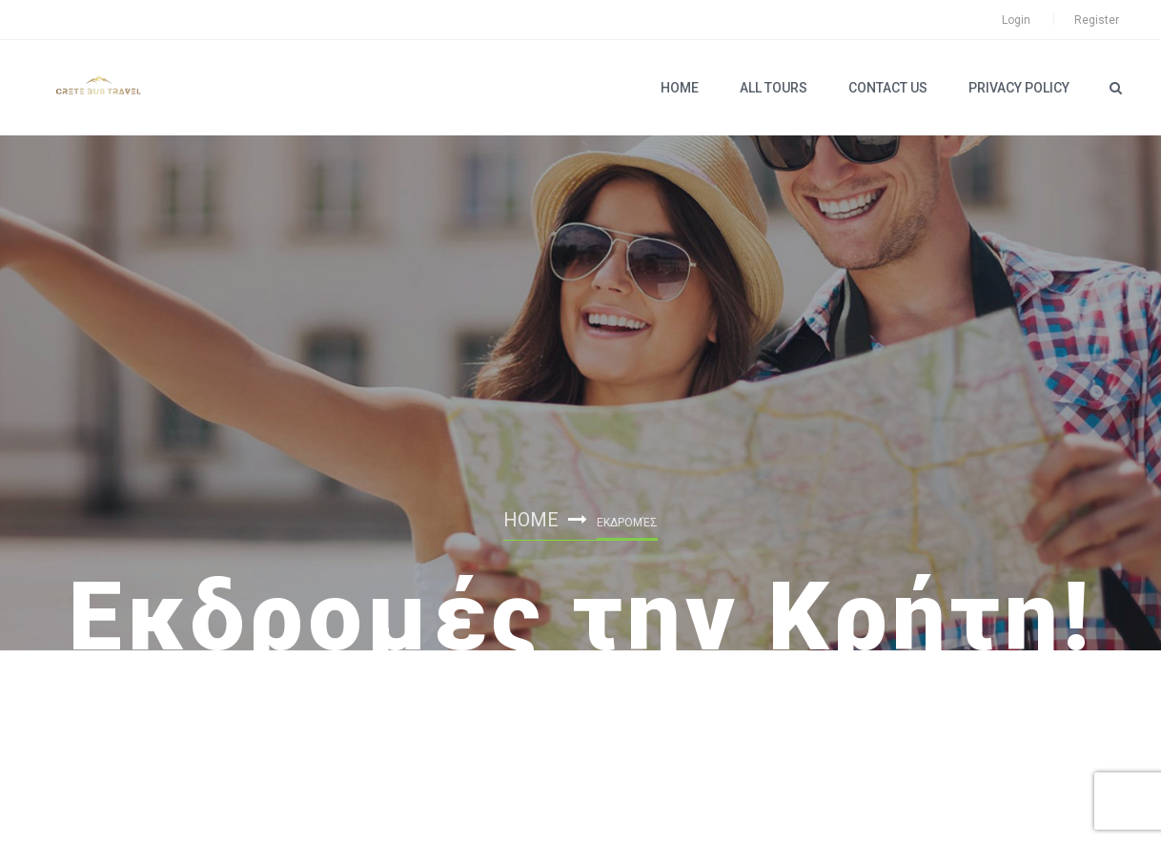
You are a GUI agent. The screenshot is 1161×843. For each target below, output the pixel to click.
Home (680, 87)
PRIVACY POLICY (1018, 87)
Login (1016, 20)
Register (1096, 20)
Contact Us (887, 87)
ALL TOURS (773, 87)
